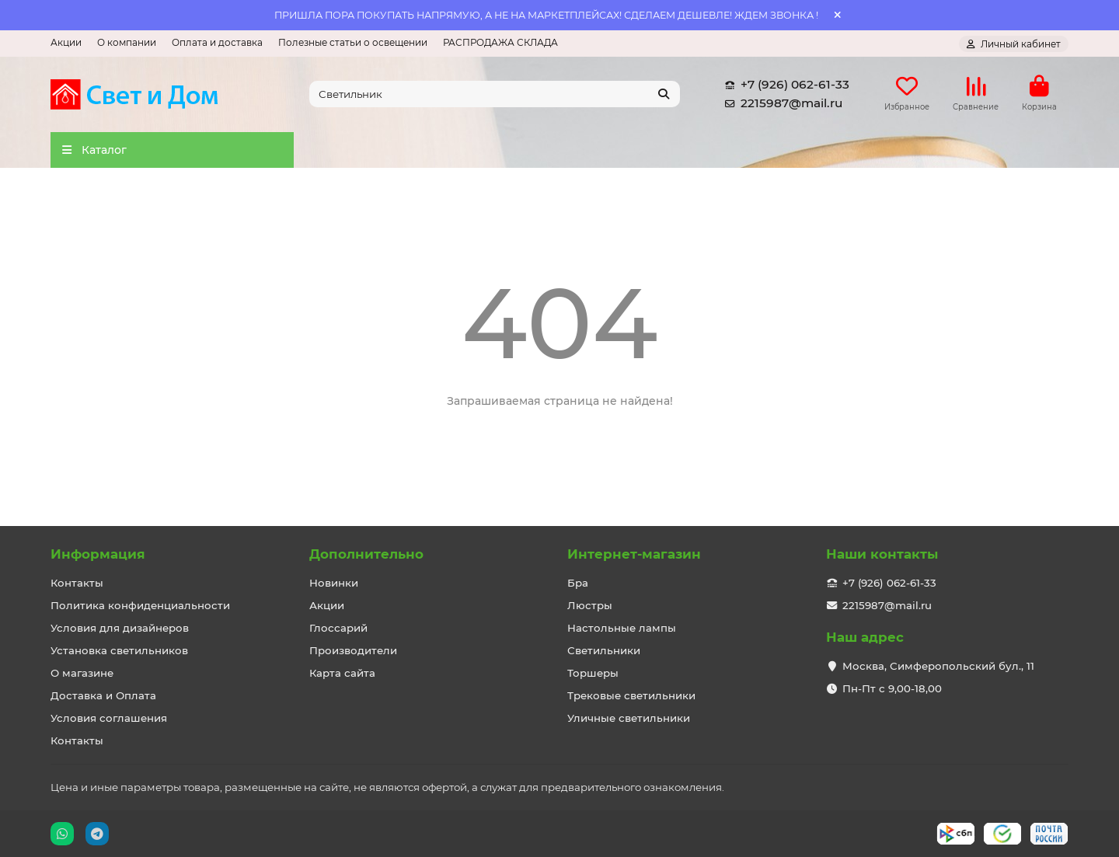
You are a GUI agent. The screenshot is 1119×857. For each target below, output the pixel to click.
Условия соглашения (109, 718)
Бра (577, 583)
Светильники (603, 650)
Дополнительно (366, 554)
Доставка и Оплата (103, 695)
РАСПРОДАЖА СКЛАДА (500, 42)
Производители (353, 650)
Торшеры (593, 673)
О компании (126, 42)
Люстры (589, 605)
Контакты (77, 583)
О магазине (82, 673)
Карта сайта (342, 673)
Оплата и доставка (217, 42)
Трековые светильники (631, 695)
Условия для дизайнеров (120, 628)
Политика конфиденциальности (140, 605)
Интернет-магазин (634, 554)
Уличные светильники (628, 718)
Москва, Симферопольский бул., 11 (938, 666)
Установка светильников (119, 650)
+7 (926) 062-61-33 (784, 85)
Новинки (333, 583)
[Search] (495, 95)
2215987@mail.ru (780, 104)
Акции (66, 42)
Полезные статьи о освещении (352, 42)
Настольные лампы (621, 628)
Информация (98, 554)
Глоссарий (338, 628)
